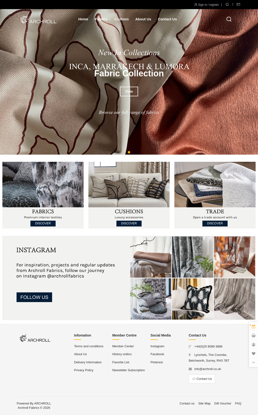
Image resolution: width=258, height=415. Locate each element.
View (129, 91)
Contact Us (167, 19)
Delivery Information (88, 362)
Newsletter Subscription (128, 370)
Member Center (123, 346)
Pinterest (156, 362)
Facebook (157, 354)
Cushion (121, 19)
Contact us (187, 403)
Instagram (157, 346)
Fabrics (101, 19)
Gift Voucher (222, 403)
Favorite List (120, 362)
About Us (143, 19)
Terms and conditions (88, 346)
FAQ (238, 403)
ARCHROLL (42, 403)
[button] (129, 152)
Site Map (204, 403)
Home (83, 19)
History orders (122, 354)
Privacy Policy (83, 370)
